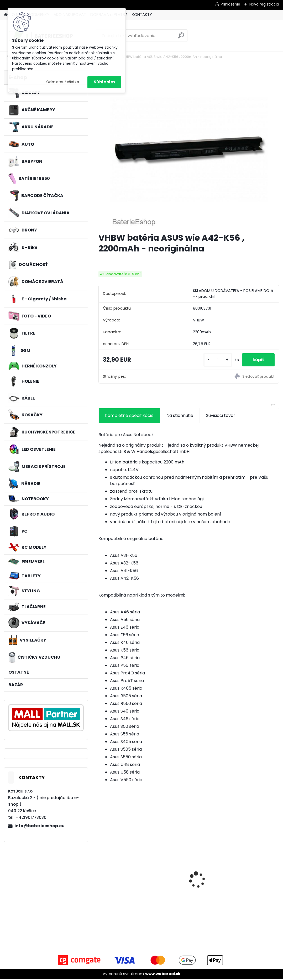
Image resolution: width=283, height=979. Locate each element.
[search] (181, 37)
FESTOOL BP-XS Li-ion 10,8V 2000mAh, (123, 876)
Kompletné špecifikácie (129, 415)
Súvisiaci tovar (220, 415)
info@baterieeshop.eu (39, 826)
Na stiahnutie (179, 415)
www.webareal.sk (162, 973)
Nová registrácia (264, 4)
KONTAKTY (142, 14)
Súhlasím (104, 82)
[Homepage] (6, 15)
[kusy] (218, 359)
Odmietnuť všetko (62, 81)
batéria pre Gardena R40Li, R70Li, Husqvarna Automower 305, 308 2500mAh (249, 878)
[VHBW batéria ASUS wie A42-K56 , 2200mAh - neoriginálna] (189, 149)
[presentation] (101, 870)
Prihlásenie (230, 4)
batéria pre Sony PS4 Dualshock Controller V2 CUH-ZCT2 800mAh (188, 876)
